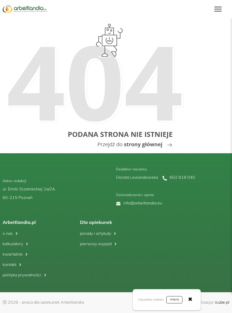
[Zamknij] (190, 300)
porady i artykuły (95, 234)
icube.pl (222, 303)
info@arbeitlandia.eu (142, 203)
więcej (174, 299)
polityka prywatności (22, 275)
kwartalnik (13, 254)
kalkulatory (13, 244)
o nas (8, 234)
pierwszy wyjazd (96, 244)
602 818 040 (182, 178)
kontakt (9, 265)
